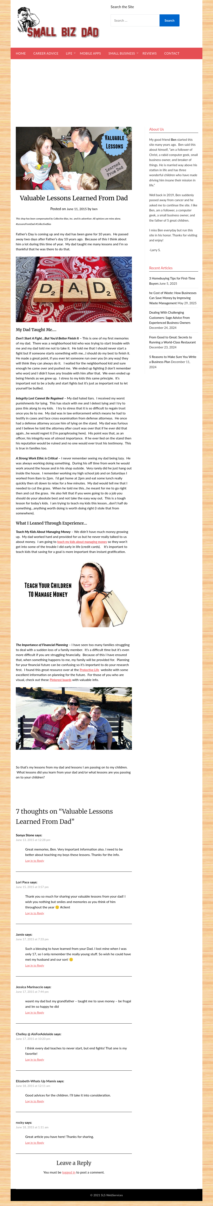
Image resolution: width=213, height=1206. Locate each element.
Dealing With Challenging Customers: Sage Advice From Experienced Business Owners (169, 317)
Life (69, 53)
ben (96, 209)
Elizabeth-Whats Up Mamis (36, 1086)
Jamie (20, 939)
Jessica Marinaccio (29, 992)
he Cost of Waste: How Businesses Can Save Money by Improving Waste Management (172, 298)
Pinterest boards (62, 685)
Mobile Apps (90, 53)
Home (21, 53)
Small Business (122, 53)
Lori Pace (22, 887)
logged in (69, 1177)
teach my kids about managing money (85, 542)
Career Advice (45, 53)
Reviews (149, 53)
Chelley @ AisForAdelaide (34, 1039)
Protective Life (90, 675)
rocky (20, 1127)
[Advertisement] (106, 90)
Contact (171, 53)
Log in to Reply (34, 865)
